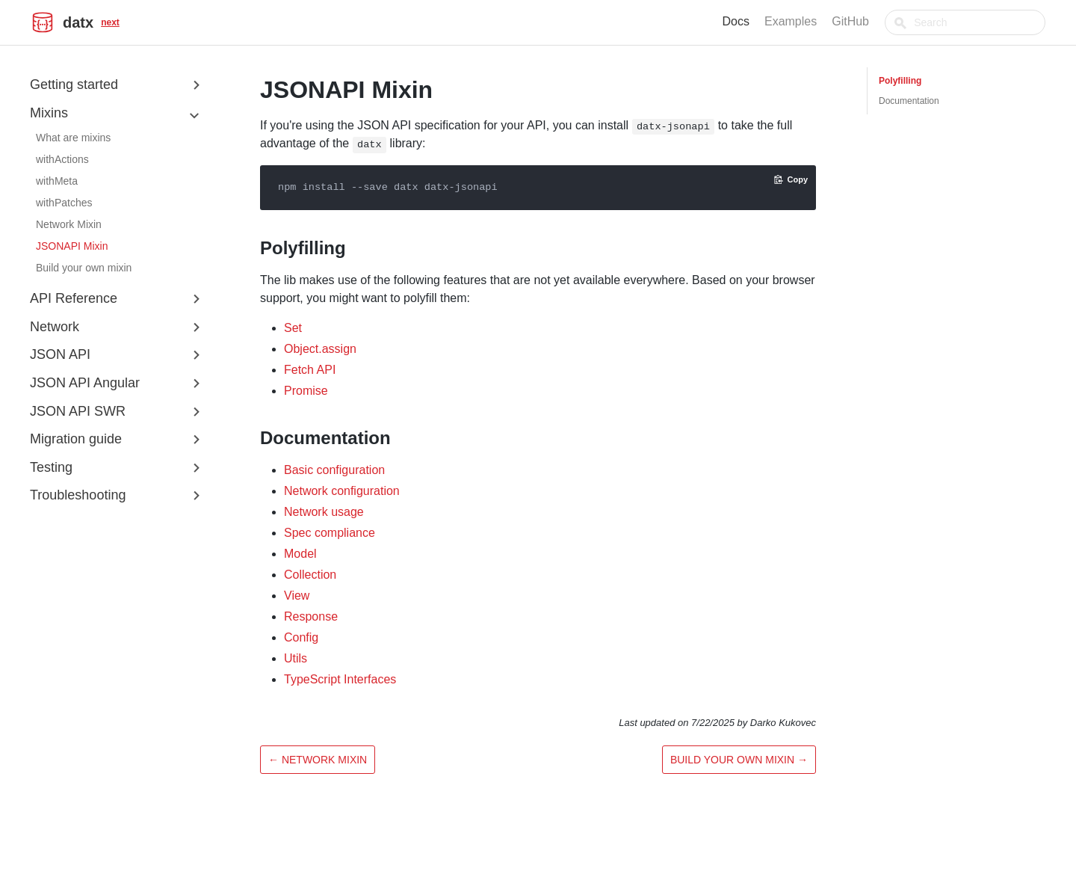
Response (311, 616)
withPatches (64, 203)
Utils (295, 658)
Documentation (909, 101)
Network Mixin (69, 224)
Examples (826, 21)
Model (300, 553)
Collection (310, 574)
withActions (62, 159)
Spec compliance (329, 532)
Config (301, 637)
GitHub (885, 21)
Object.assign (320, 348)
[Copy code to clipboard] (790, 179)
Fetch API (310, 369)
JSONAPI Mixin (72, 246)
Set (293, 328)
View (296, 595)
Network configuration (342, 491)
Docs (771, 21)
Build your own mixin (84, 268)
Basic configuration (334, 470)
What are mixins (73, 138)
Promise (306, 390)
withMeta (57, 181)
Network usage (324, 511)
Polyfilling (900, 81)
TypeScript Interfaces (340, 679)
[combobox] (982, 22)
